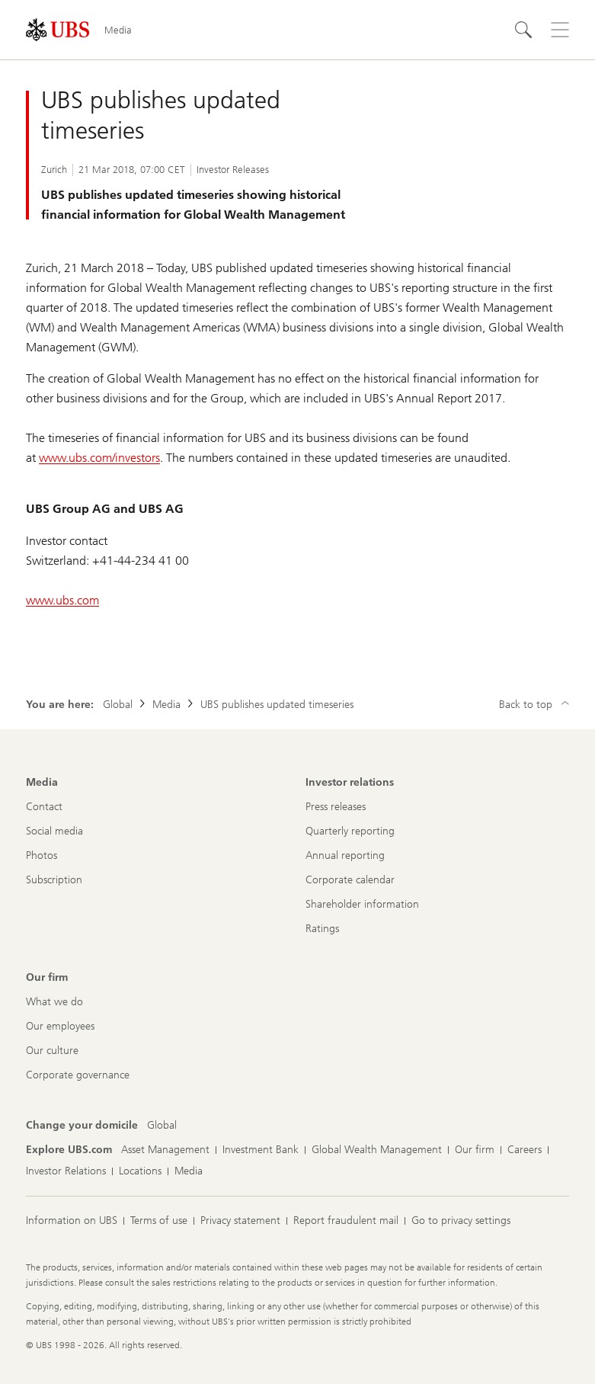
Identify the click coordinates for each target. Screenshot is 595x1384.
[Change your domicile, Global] (162, 1125)
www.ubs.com (62, 600)
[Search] (523, 30)
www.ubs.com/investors (99, 457)
